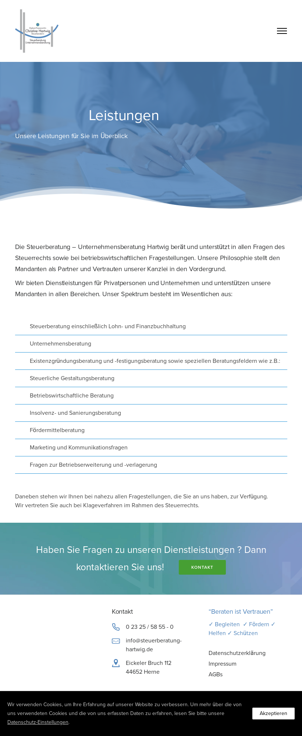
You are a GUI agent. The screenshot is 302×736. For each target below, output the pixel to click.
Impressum (223, 663)
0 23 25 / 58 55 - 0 (150, 627)
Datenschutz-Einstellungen (37, 722)
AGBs (216, 674)
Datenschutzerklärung (237, 653)
